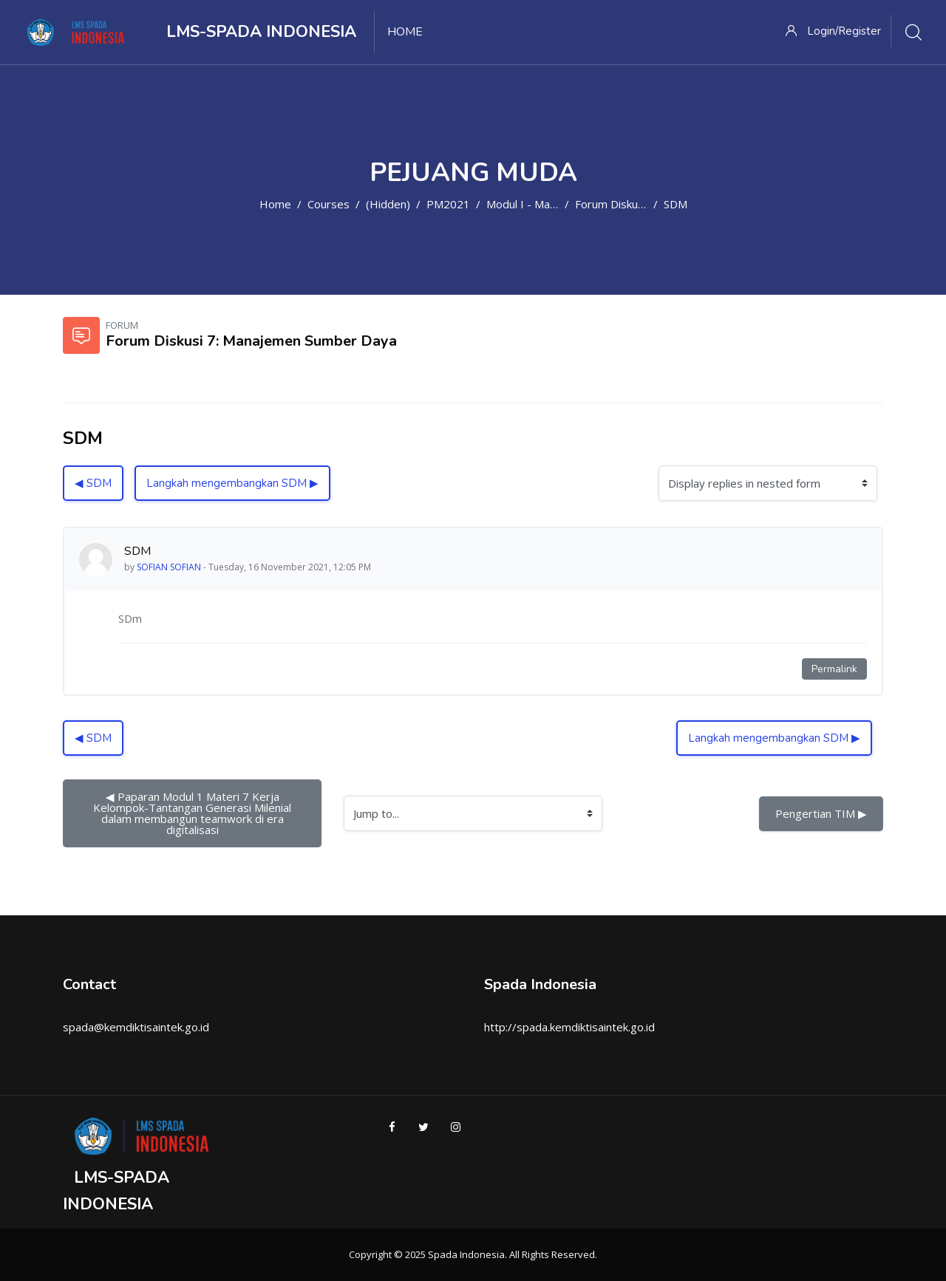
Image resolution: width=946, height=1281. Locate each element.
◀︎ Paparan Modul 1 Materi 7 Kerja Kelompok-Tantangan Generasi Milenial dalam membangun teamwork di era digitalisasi (193, 813)
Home (275, 204)
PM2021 (448, 204)
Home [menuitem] (405, 32)
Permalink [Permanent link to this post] (834, 669)
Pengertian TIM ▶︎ (821, 813)
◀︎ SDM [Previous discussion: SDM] (93, 483)
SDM (675, 204)
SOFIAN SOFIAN (169, 567)
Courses (328, 204)
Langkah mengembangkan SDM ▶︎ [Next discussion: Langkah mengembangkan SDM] (232, 483)
